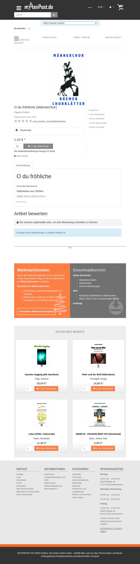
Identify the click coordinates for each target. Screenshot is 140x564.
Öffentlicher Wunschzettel (27, 492)
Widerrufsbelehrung (53, 486)
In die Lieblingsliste (97, 114)
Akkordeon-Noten (87, 280)
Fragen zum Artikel (96, 127)
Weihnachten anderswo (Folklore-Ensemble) (44, 297)
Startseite (76, 474)
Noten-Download (81, 275)
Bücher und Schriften (81, 494)
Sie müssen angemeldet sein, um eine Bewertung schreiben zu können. (58, 222)
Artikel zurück (50, 37)
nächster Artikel (112, 37)
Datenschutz (50, 483)
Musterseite (23, 130)
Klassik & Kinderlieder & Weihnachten (97, 295)
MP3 (75, 291)
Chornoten (77, 477)
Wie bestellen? (51, 489)
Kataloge (77, 303)
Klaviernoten (85, 283)
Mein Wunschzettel (25, 489)
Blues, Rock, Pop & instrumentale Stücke (99, 298)
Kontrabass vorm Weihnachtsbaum (40, 300)
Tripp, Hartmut (42, 379)
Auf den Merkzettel (96, 119)
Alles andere (78, 497)
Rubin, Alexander (41, 438)
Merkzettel (21, 486)
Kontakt (19, 474)
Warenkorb (21, 480)
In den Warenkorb (38, 146)
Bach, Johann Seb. (98, 438)
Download (76, 483)
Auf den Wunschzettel (98, 123)
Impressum (49, 474)
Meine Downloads (24, 494)
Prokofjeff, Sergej (98, 379)
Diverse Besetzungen (89, 286)
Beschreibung (23, 165)
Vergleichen (94, 110)
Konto (19, 483)
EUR (101, 7)
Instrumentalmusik (80, 480)
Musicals (76, 486)
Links (18, 477)
